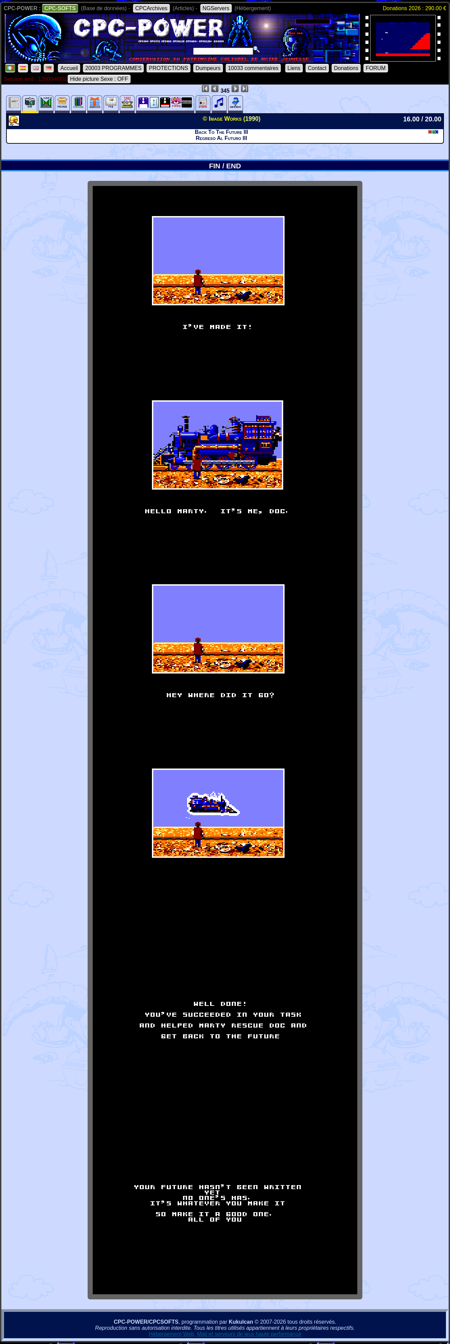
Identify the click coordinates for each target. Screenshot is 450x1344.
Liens (294, 68)
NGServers (216, 8)
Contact (317, 68)
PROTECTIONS (168, 68)
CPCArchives (151, 8)
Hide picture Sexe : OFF (99, 79)
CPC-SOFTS (59, 8)
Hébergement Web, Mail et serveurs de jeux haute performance (225, 1334)
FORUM (376, 68)
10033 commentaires (253, 68)
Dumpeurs (208, 68)
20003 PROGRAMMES (113, 68)
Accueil (69, 68)
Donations (346, 68)
